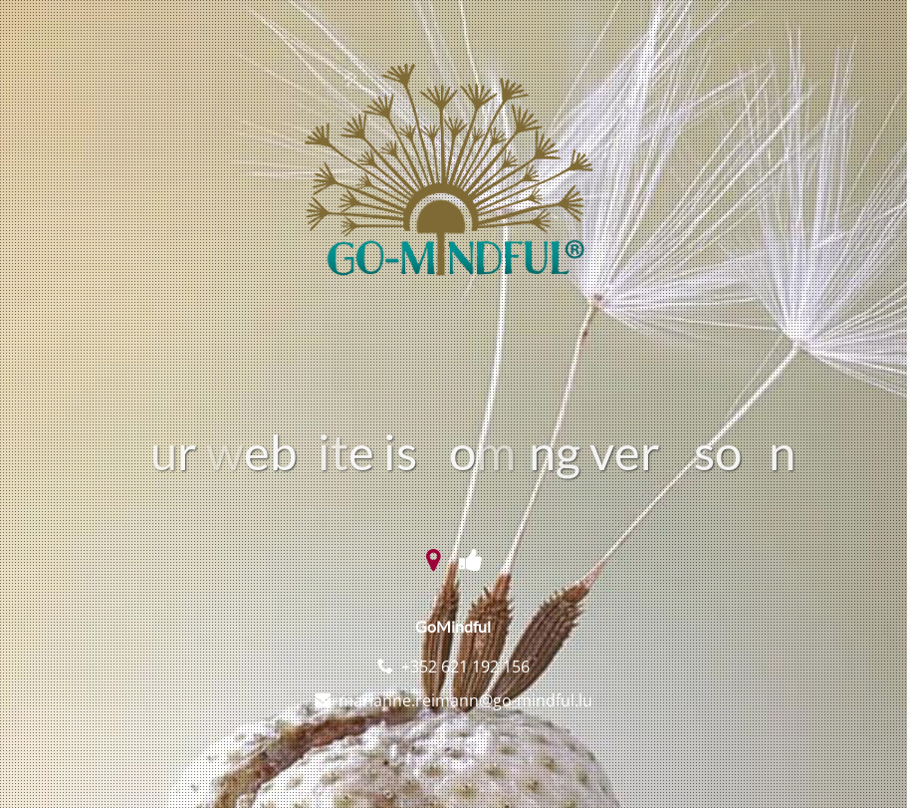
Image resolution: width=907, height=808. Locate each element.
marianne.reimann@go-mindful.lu (465, 700)
